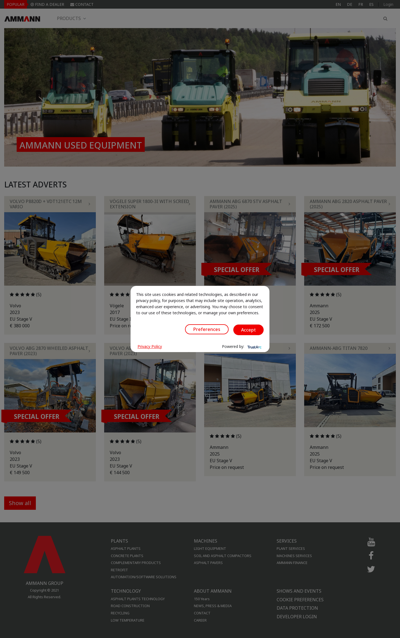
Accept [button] (248, 330)
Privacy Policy (150, 346)
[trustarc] (254, 346)
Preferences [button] (206, 329)
